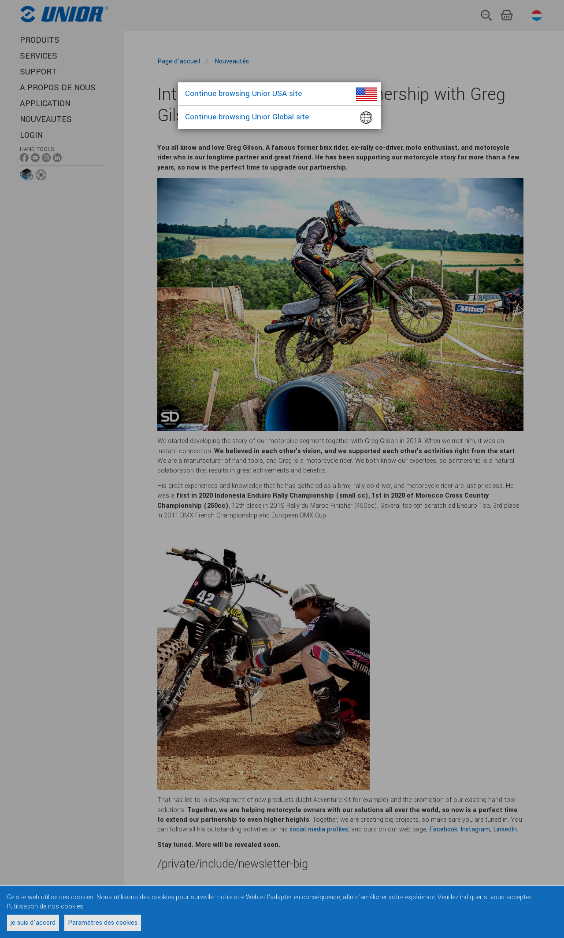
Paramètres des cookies (102, 922)
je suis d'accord (33, 922)
